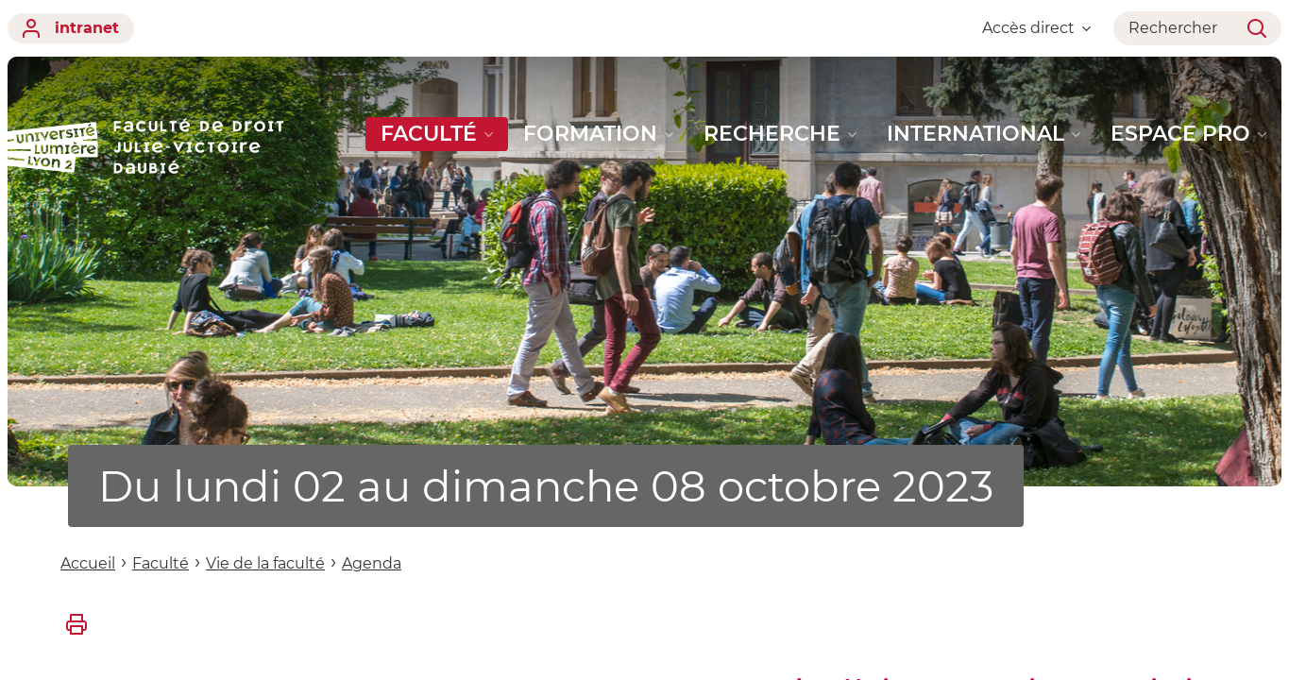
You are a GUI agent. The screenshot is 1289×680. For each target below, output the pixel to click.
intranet (71, 28)
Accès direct (1036, 28)
